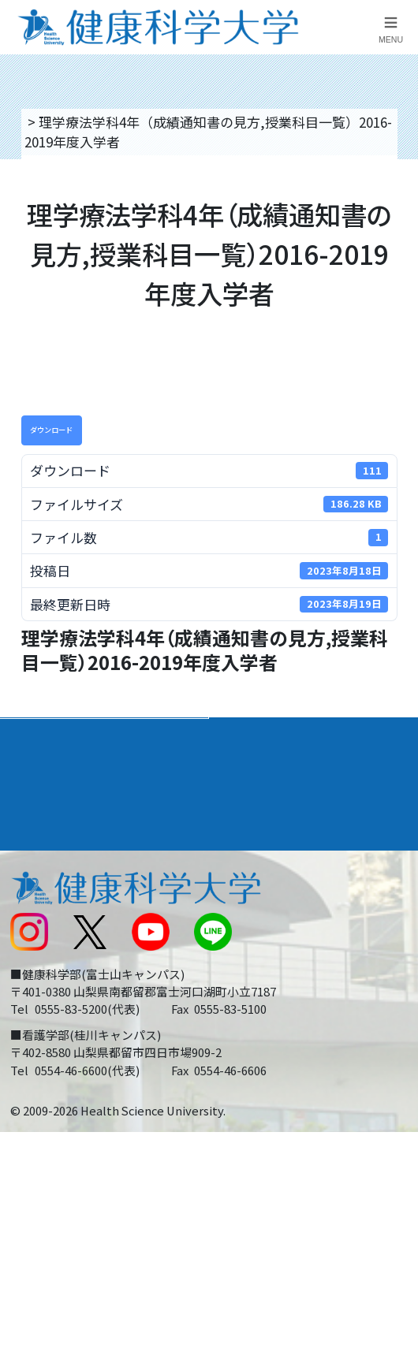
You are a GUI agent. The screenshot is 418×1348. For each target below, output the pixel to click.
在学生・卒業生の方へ (285, 1001)
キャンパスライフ (69, 814)
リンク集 (244, 854)
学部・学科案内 (270, 735)
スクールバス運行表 (69, 964)
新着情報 (35, 927)
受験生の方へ (49, 1001)
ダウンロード (51, 429)
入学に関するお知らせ (285, 927)
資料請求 (397, 226)
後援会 (29, 854)
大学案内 (39, 735)
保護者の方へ (49, 1038)
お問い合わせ (258, 891)
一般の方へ (251, 1038)
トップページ (64, 122)
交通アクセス (48, 891)
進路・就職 (255, 775)
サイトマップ (258, 964)
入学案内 (39, 775)
